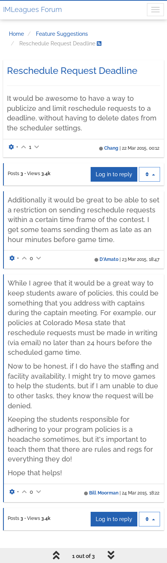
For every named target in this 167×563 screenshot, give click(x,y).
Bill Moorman (103, 493)
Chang (111, 148)
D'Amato (109, 259)
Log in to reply (114, 174)
